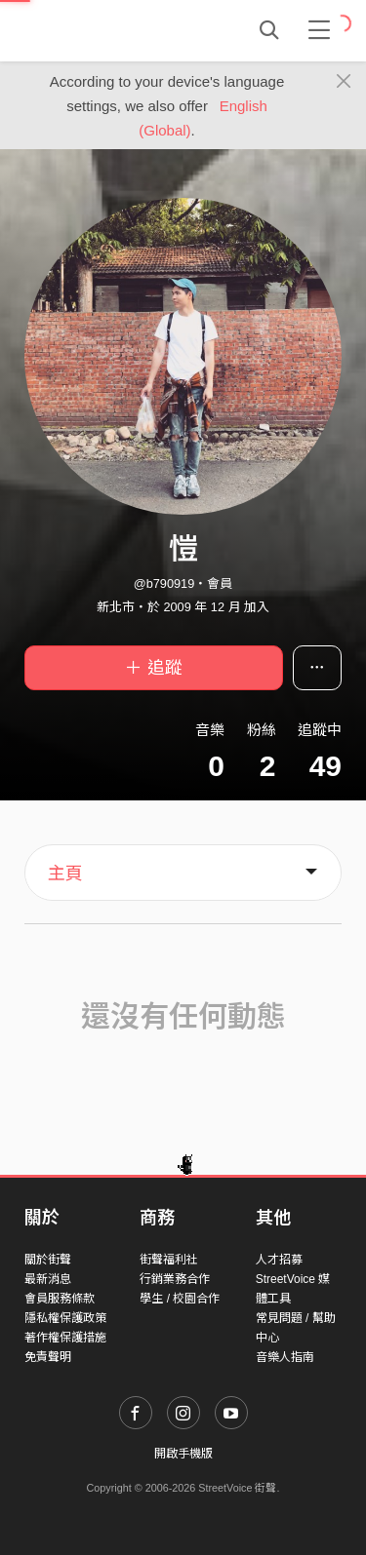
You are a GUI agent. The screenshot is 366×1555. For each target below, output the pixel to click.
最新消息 (47, 1279)
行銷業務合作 (175, 1279)
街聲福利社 (169, 1259)
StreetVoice (104, 30)
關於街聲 (47, 1259)
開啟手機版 (183, 1453)
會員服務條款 (59, 1298)
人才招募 (279, 1259)
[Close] (344, 82)
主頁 (65, 873)
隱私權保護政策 (65, 1318)
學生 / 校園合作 (180, 1298)
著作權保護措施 (65, 1337)
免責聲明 (47, 1357)
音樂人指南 (285, 1357)
